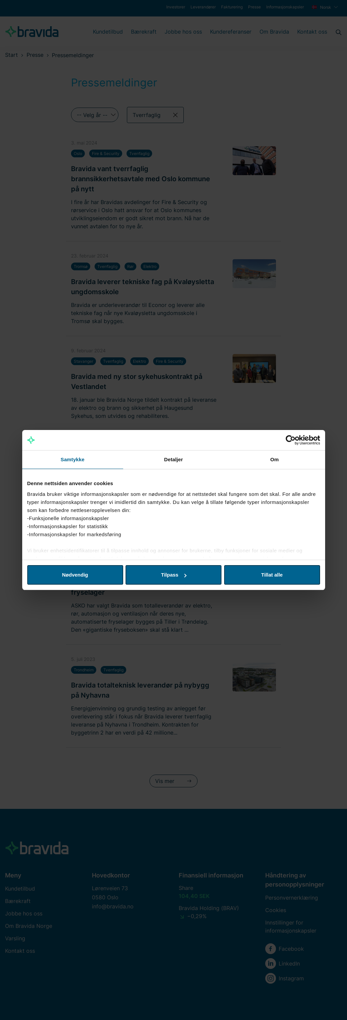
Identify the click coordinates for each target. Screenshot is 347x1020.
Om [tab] (274, 459)
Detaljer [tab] (173, 459)
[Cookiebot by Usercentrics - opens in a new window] (290, 440)
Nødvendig (75, 575)
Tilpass (173, 575)
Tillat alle (272, 575)
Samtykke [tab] (72, 459)
